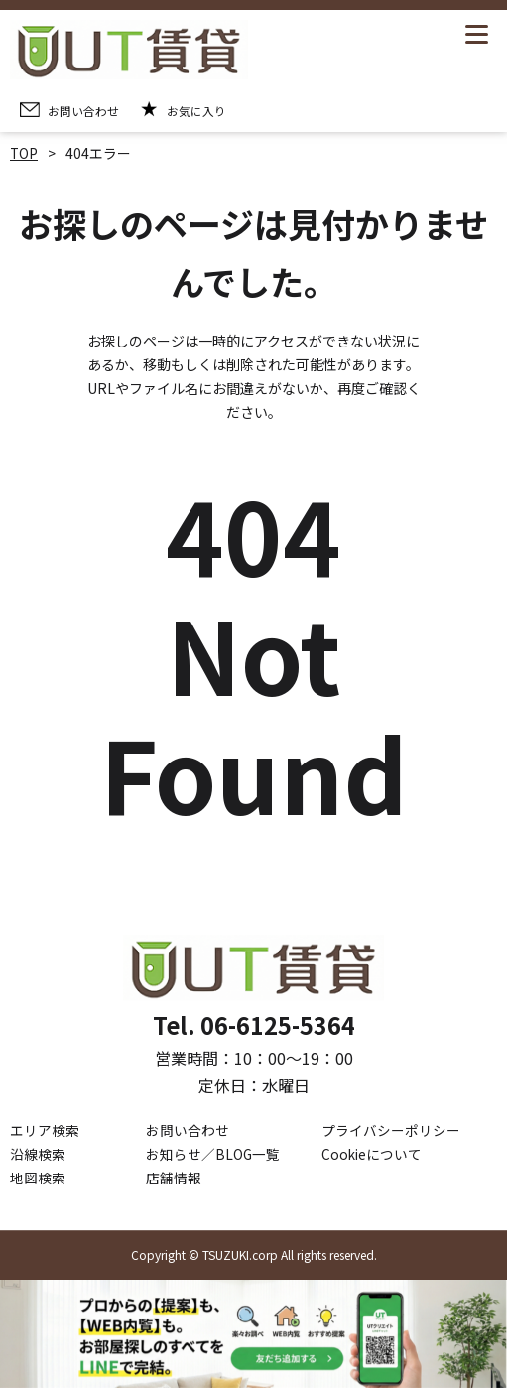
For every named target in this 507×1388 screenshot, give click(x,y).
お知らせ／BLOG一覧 (213, 1154)
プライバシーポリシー (390, 1130)
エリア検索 (44, 1130)
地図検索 (37, 1177)
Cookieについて (372, 1154)
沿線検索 (37, 1154)
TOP (24, 153)
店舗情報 (173, 1177)
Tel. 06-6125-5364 (254, 1024)
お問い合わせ (187, 1130)
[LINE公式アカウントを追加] (253, 1334)
